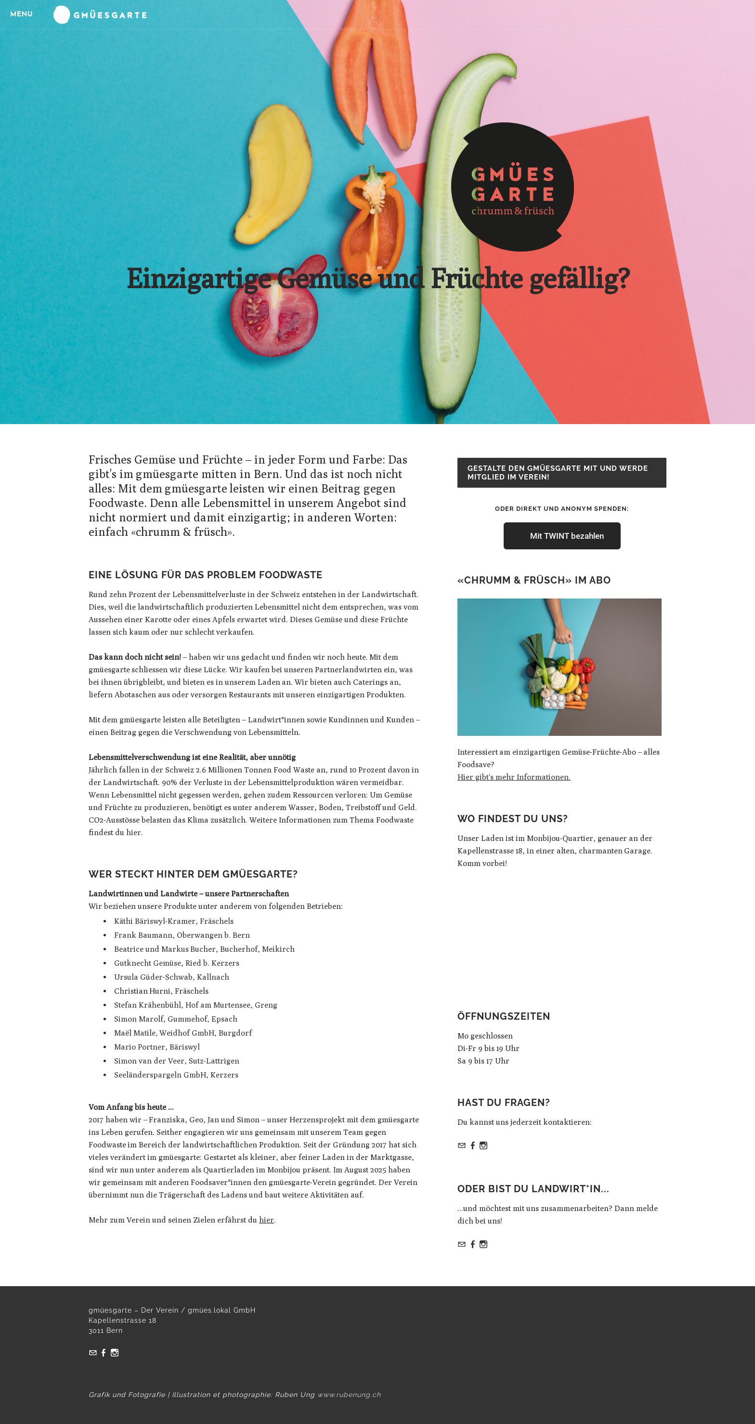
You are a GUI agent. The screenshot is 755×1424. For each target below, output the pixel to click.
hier (133, 832)
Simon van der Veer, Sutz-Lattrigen (176, 1060)
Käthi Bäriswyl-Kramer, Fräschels (174, 921)
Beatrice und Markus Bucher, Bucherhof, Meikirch (204, 949)
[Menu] (24, 14)
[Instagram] (483, 1146)
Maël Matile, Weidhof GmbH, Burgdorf (183, 1033)
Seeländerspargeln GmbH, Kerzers (176, 1074)
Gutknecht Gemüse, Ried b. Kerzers (176, 963)
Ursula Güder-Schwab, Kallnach (171, 977)
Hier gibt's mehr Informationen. (514, 777)
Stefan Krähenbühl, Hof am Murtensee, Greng (195, 1005)
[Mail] (462, 1146)
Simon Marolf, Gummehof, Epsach (175, 1019)
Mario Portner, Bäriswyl (157, 1046)
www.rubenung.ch (349, 1394)
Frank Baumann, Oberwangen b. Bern (182, 935)
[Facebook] (473, 1146)
